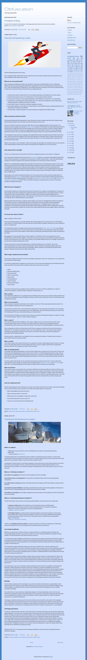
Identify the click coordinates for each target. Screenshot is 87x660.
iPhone (80, 60)
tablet (70, 94)
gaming (76, 82)
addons (81, 73)
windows (78, 94)
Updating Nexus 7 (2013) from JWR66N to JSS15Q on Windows (74, 107)
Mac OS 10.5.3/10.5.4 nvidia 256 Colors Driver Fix (74, 102)
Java (68, 73)
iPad (73, 87)
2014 (70, 139)
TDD (76, 73)
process (35, 411)
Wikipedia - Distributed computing (17, 519)
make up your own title (49, 228)
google (81, 82)
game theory (70, 82)
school (69, 71)
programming (36, 637)
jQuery (79, 66)
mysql (73, 68)
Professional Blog (12, 21)
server (73, 92)
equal (79, 79)
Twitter (69, 32)
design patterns (71, 66)
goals (23, 411)
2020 (70, 123)
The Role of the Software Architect (19, 419)
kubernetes (71, 91)
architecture (11, 411)
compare (73, 76)
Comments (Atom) (38, 646)
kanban (81, 89)
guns (68, 86)
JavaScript (72, 63)
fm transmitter (78, 81)
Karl (70, 20)
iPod (77, 87)
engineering (18, 411)
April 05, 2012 (21, 454)
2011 (70, 143)
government (71, 84)
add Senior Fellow (45, 362)
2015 (70, 136)
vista (74, 94)
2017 (70, 134)
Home (31, 642)
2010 (70, 145)
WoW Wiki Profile (71, 37)
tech (38, 411)
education (80, 78)
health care (80, 86)
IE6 (77, 71)
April (72, 125)
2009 (70, 147)
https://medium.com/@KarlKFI (16, 25)
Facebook (69, 35)
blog (80, 74)
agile (70, 74)
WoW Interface (71, 40)
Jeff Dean (57, 362)
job (19, 637)
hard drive (74, 86)
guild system (33, 157)
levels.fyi (18, 176)
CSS (81, 62)
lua (76, 91)
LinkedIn (69, 30)
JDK (80, 71)
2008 (70, 150)
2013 (70, 141)
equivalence (69, 81)
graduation (78, 84)
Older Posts (60, 642)
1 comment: (22, 409)
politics (68, 92)
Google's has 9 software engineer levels (43, 178)
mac (71, 62)
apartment (75, 74)
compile (79, 76)
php (68, 70)
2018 (70, 132)
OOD (72, 73)
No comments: (23, 29)
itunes (70, 89)
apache (69, 65)
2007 (70, 152)
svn (82, 92)
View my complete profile (74, 22)
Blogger (51, 656)
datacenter (69, 78)
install (81, 87)
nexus (79, 68)
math (68, 68)
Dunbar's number (30, 127)
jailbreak (75, 89)
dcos (75, 78)
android (79, 63)
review (79, 70)
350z (74, 71)
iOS (69, 87)
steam (78, 92)
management (28, 411)
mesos (79, 91)
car (68, 76)
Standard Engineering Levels (17, 38)
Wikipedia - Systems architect (16, 510)
